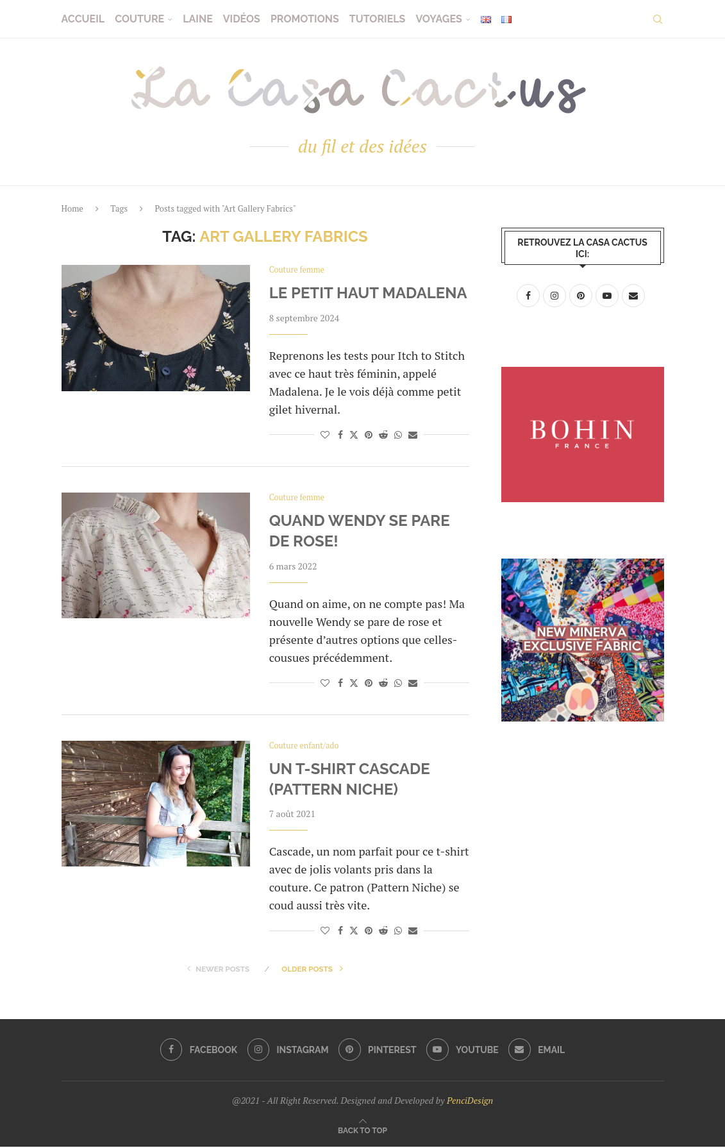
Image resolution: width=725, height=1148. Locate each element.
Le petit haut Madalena (368, 293)
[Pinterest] (377, 1051)
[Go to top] (362, 1131)
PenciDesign (470, 1101)
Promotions (305, 19)
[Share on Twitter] (353, 434)
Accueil (83, 19)
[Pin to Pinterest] (368, 434)
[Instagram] (287, 1051)
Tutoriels (377, 19)
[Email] (538, 1051)
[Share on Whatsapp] (398, 434)
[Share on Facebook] (340, 434)
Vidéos (241, 19)
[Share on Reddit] (383, 434)
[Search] (657, 19)
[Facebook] (197, 1051)
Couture (139, 19)
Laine (198, 19)
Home (72, 208)
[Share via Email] (412, 434)
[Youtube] (463, 1051)
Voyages (438, 19)
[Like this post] (325, 434)
